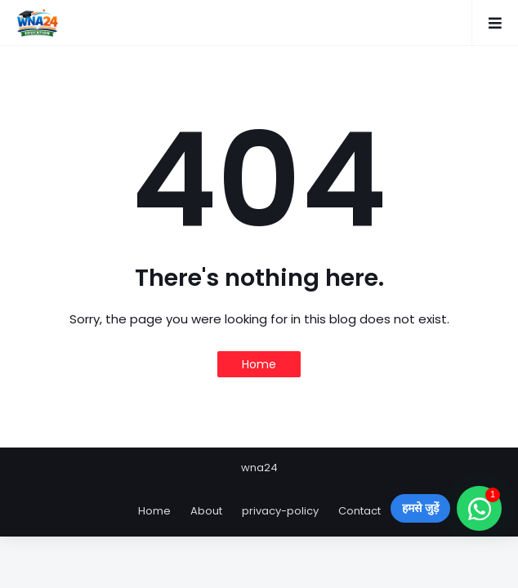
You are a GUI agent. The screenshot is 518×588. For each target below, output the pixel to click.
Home (259, 364)
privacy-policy (280, 511)
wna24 (259, 467)
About (206, 511)
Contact (359, 511)
